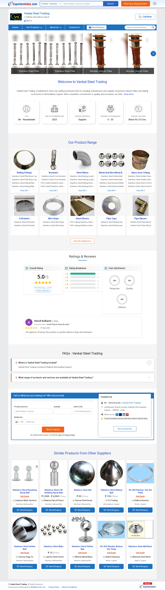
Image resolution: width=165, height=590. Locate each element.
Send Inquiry (53, 429)
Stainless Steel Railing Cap (111, 222)
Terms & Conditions (69, 587)
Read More (129, 94)
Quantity (57, 407)
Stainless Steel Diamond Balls (111, 183)
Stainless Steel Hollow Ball (111, 176)
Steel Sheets (82, 218)
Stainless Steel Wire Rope (53, 222)
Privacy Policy (70, 435)
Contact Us (74, 27)
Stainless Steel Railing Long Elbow (82, 176)
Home (15, 27)
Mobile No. (18, 417)
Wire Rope (53, 218)
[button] (145, 17)
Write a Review (43, 290)
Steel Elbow (82, 172)
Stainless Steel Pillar (29, 71)
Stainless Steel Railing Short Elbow (82, 183)
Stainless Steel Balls (53, 546)
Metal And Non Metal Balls (111, 172)
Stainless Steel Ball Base (140, 546)
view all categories (82, 241)
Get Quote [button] (24, 496)
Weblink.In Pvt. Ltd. (38, 587)
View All (24, 190)
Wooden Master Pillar (101, 71)
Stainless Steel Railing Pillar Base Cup (24, 183)
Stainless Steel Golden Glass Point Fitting (140, 176)
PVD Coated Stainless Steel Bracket (53, 183)
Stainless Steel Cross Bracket (53, 176)
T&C (59, 435)
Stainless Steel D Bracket (24, 222)
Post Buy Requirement (135, 3)
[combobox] (18, 421)
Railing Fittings (24, 172)
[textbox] (82, 4)
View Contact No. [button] (125, 429)
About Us (55, 27)
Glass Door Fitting (140, 172)
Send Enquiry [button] (96, 27)
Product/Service (21, 407)
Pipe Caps (111, 218)
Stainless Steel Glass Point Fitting (140, 183)
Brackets (53, 172)
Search (110, 4)
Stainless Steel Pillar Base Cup (24, 176)
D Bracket (24, 218)
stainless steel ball (82, 490)
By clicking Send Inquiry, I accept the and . (53, 435)
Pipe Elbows (140, 218)
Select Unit (77, 407)
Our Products (34, 27)
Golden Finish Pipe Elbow (140, 222)
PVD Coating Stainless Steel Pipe (82, 222)
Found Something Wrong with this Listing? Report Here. (126, 418)
